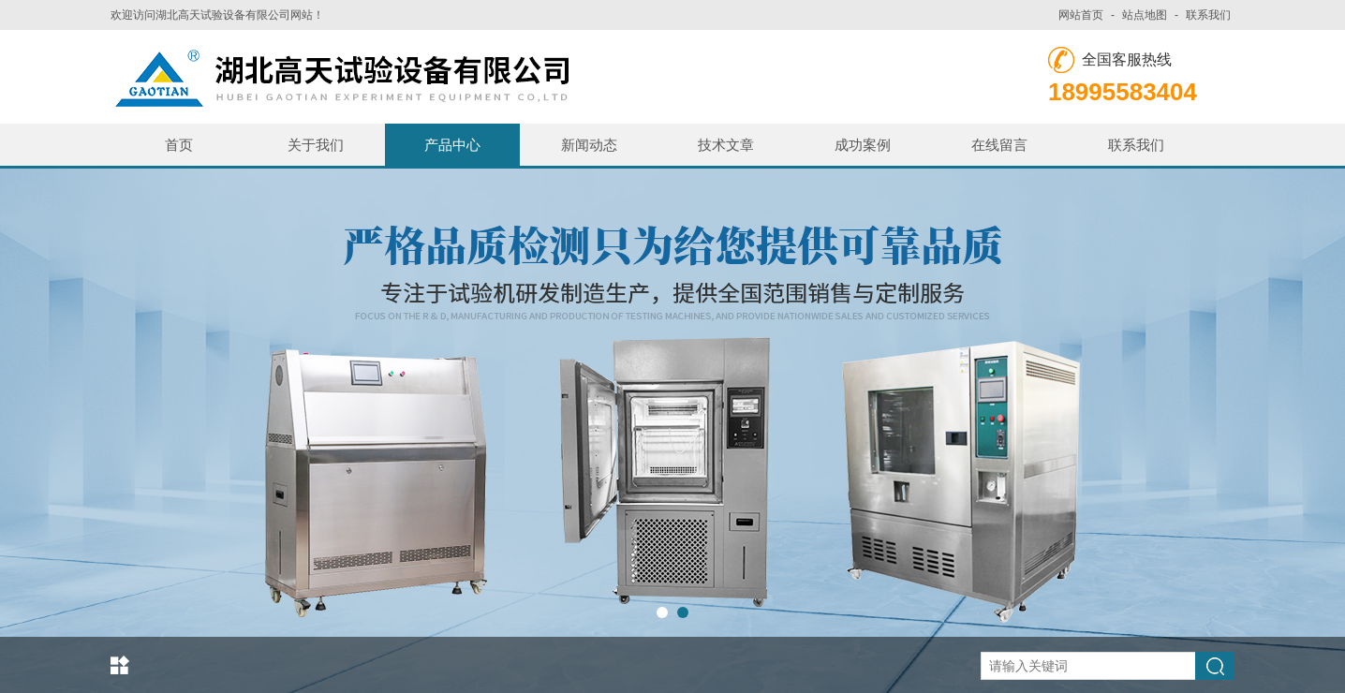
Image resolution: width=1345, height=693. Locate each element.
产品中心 (452, 145)
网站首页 (1080, 15)
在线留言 (999, 145)
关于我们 (316, 145)
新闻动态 (589, 145)
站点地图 (1144, 15)
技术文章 (726, 145)
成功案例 (863, 145)
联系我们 (1208, 15)
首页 (179, 145)
